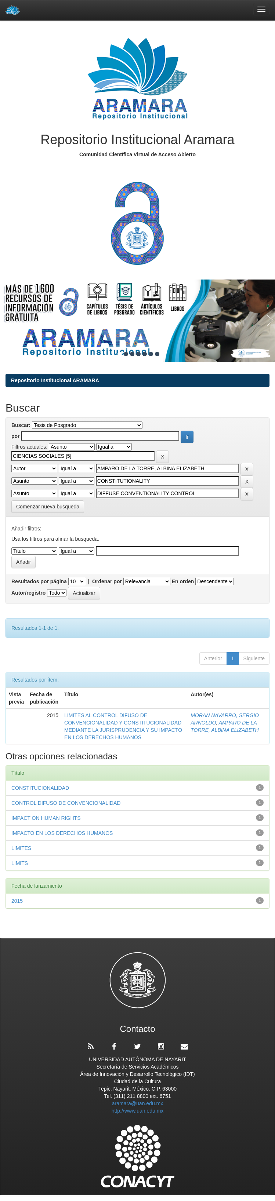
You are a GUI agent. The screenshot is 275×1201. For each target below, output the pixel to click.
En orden (183, 581)
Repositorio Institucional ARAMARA (55, 380)
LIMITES (21, 848)
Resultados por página (39, 581)
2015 (17, 901)
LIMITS (19, 863)
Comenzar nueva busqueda (47, 507)
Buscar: (20, 425)
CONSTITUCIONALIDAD (40, 788)
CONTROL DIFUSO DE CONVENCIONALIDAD (65, 803)
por (15, 436)
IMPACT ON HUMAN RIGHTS (46, 818)
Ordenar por (107, 581)
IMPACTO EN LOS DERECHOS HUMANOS (62, 833)
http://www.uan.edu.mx (138, 1111)
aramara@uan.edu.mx (137, 1103)
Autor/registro (28, 593)
